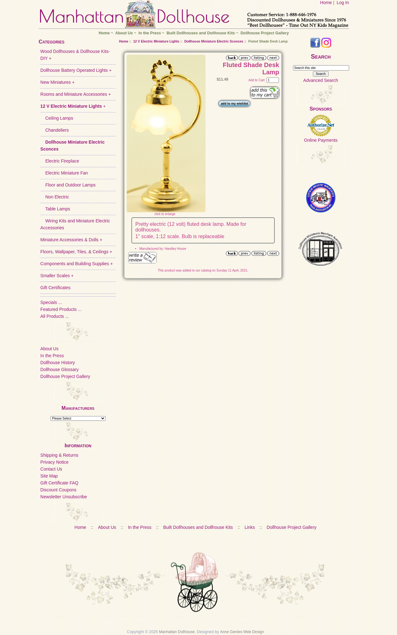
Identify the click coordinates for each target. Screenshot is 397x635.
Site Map (49, 475)
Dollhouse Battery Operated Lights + (76, 70)
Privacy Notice (54, 462)
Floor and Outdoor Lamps (67, 184)
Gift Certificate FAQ (59, 482)
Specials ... (51, 302)
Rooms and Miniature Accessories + (75, 94)
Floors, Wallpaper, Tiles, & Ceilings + (76, 251)
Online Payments (321, 140)
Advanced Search (320, 80)
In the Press (149, 33)
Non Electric (54, 196)
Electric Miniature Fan (64, 172)
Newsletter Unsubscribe (63, 496)
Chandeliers (54, 130)
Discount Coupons (58, 489)
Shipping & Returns (59, 455)
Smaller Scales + (56, 275)
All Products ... (54, 316)
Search (321, 56)
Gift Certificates (55, 287)
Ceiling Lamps (56, 118)
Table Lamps (55, 208)
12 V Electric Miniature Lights (156, 41)
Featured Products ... (61, 309)
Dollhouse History (57, 362)
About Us (124, 33)
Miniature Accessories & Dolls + (71, 239)
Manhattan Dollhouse (177, 632)
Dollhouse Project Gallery (264, 33)
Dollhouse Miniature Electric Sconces (213, 41)
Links (250, 527)
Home (326, 2)
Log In (343, 2)
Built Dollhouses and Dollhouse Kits (201, 33)
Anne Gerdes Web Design (242, 632)
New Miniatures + (57, 82)
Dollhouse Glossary (59, 369)
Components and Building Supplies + (76, 263)
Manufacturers (77, 408)
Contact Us (51, 469)
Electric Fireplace (59, 160)
